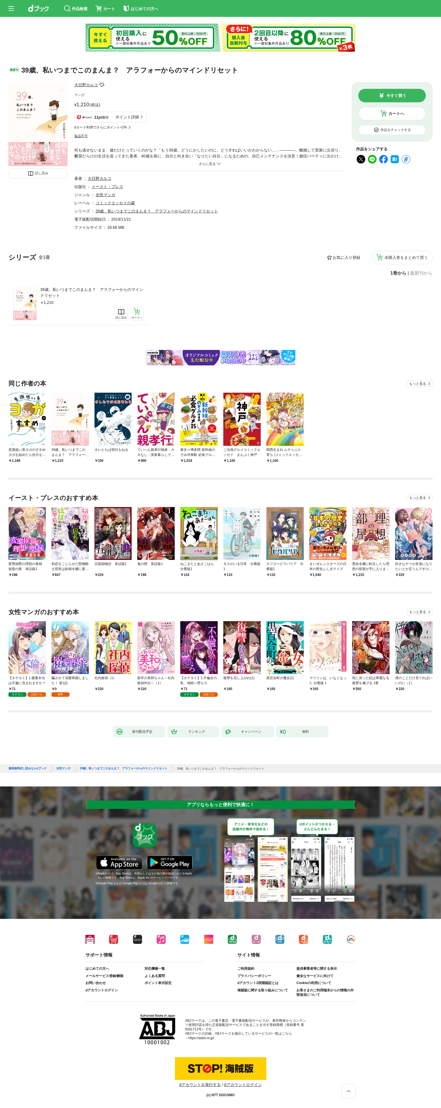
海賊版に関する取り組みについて (262, 990)
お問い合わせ (96, 983)
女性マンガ (105, 195)
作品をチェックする (396, 130)
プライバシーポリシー (254, 976)
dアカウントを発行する (200, 1084)
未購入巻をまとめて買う (406, 257)
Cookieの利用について (313, 983)
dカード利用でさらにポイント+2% (100, 127)
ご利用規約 (245, 969)
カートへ (396, 113)
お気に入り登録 (346, 257)
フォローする (102, 85)
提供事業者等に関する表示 (316, 969)
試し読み (41, 173)
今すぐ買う (396, 95)
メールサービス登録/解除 (104, 976)
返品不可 (81, 136)
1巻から (398, 273)
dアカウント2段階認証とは (257, 983)
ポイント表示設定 (158, 983)
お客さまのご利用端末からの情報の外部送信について (325, 992)
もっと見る (417, 384)
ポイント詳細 (127, 117)
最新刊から (421, 273)
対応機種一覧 (155, 969)
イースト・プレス (107, 186)
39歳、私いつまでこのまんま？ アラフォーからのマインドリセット (91, 292)
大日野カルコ (86, 85)
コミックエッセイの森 (115, 203)
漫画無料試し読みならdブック (27, 768)
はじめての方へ (97, 969)
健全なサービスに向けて (315, 976)
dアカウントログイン (102, 990)
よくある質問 (155, 976)
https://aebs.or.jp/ (201, 1038)
